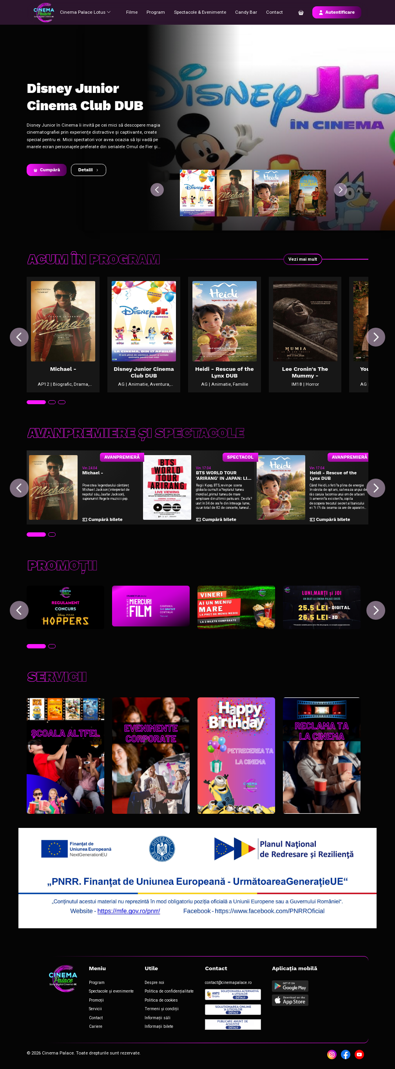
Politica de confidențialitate (169, 991)
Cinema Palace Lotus (85, 12)
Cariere (95, 1026)
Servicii (95, 1009)
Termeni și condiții (161, 1009)
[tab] (36, 403)
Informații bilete (159, 1026)
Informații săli (157, 1018)
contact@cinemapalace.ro (228, 983)
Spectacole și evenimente (111, 991)
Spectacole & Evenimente (200, 12)
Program (155, 12)
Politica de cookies (161, 1000)
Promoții (96, 1000)
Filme (131, 12)
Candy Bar (246, 12)
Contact (274, 12)
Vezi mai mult (302, 259)
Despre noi (154, 983)
